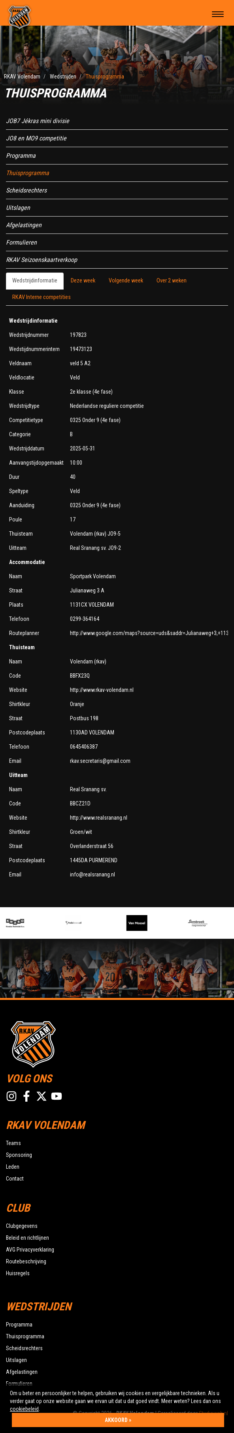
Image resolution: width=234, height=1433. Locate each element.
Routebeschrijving (26, 1261)
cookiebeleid (24, 1409)
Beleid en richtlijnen (27, 1238)
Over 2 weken (172, 280)
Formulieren (21, 242)
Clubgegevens (22, 1226)
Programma (21, 155)
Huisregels (18, 1273)
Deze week (83, 280)
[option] (36, 923)
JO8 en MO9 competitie (36, 138)
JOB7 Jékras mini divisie (37, 121)
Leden (12, 1167)
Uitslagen (18, 207)
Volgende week (126, 280)
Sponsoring (19, 1155)
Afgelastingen (24, 225)
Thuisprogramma (27, 173)
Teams (13, 1143)
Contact (15, 1178)
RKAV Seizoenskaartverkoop (41, 259)
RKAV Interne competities (41, 297)
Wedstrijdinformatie (34, 280)
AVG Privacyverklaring (30, 1249)
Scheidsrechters (26, 190)
